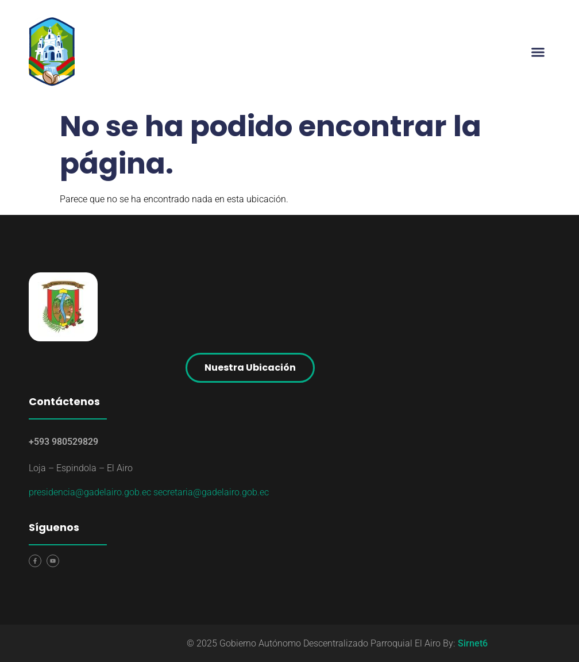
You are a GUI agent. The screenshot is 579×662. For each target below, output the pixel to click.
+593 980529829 (63, 441)
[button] (538, 52)
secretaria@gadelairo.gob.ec (211, 492)
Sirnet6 (473, 643)
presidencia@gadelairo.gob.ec (90, 492)
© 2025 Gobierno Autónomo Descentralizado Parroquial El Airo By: (321, 643)
